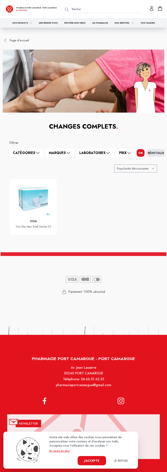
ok (140, 153)
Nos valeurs (148, 22)
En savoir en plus (59, 451)
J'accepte (91, 461)
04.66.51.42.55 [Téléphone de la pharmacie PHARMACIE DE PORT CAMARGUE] (92, 383)
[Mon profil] (151, 8)
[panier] (160, 8)
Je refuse (121, 461)
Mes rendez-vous (48, 22)
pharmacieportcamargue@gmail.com (83, 389)
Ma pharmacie (100, 22)
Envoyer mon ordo (75, 22)
